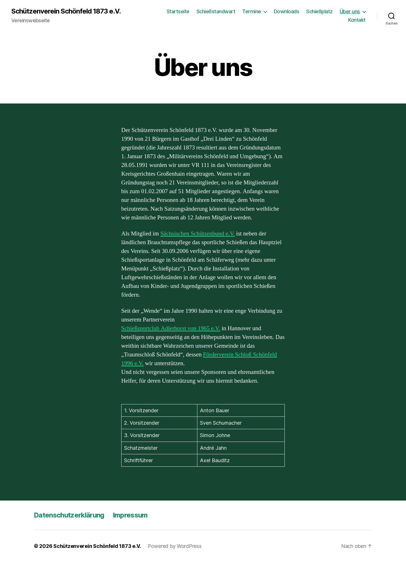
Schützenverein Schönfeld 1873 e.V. (66, 11)
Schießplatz (319, 11)
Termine (251, 11)
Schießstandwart (216, 11)
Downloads (286, 11)
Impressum (130, 515)
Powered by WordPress (175, 546)
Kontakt (357, 20)
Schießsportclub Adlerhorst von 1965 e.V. (170, 328)
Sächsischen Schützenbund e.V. (197, 233)
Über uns (350, 11)
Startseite (178, 11)
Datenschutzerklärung (69, 515)
